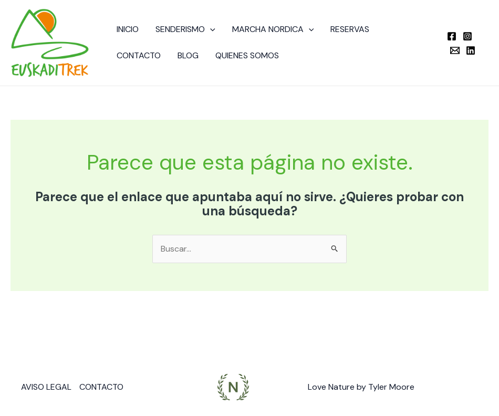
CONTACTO (139, 55)
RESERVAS (349, 29)
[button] (210, 29)
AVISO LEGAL (46, 386)
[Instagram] (467, 36)
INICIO (128, 29)
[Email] (455, 50)
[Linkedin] (470, 50)
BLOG (188, 55)
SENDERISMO (185, 29)
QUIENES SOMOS (247, 55)
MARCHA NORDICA (273, 29)
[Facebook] (451, 36)
